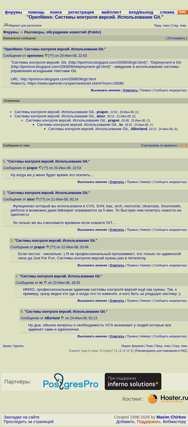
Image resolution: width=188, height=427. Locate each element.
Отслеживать (176, 38)
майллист (112, 12)
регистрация (81, 12)
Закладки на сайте (21, 417)
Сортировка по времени (159, 145)
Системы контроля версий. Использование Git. (54, 112)
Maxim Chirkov (171, 417)
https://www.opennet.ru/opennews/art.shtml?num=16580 (75, 83)
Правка (145, 90)
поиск (56, 12)
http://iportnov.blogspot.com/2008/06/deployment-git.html (60, 66)
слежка (167, 12)
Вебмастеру (174, 421)
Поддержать (149, 421)
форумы (13, 12)
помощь (36, 12)
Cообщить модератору (170, 90)
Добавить (125, 421)
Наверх (145, 182)
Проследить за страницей (29, 421)
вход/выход (141, 12)
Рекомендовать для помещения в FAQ (161, 350)
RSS (183, 145)
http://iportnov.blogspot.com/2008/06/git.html (107, 62)
